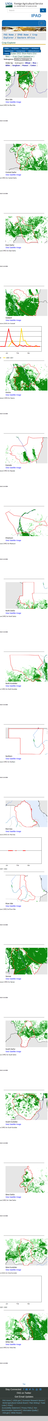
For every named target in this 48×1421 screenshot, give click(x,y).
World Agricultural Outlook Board (14, 1403)
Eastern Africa (26, 37)
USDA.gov (17, 1400)
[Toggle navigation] (41, 23)
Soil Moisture (35, 48)
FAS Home (9, 34)
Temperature (25, 48)
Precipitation (15, 48)
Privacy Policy (26, 1408)
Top (24, 1384)
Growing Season (20, 51)
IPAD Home (23, 34)
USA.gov (5, 1413)
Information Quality (30, 1410)
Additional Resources (33, 51)
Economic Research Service (33, 1400)
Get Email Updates (24, 1396)
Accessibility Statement (11, 1408)
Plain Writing (34, 1403)
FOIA (10, 1405)
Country (7, 53)
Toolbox (7, 48)
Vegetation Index (9, 51)
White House (16, 1413)
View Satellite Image (13, 102)
